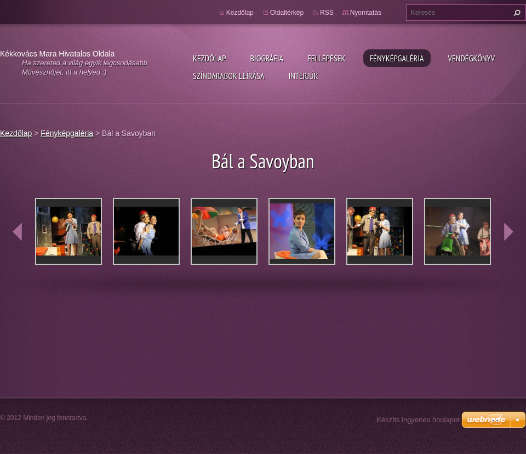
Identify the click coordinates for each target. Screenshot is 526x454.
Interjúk (303, 75)
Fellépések (326, 58)
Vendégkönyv (471, 58)
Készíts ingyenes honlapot (418, 420)
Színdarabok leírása (228, 75)
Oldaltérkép (287, 12)
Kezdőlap (209, 58)
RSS (327, 12)
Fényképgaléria (397, 58)
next (508, 232)
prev (17, 232)
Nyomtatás (365, 12)
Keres (515, 12)
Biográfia (266, 58)
